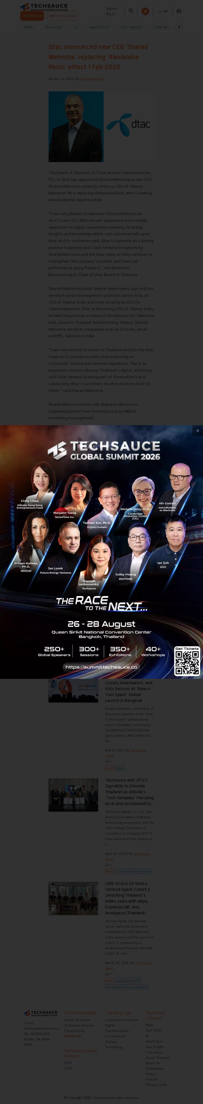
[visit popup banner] (101, 552)
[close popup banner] (197, 430)
